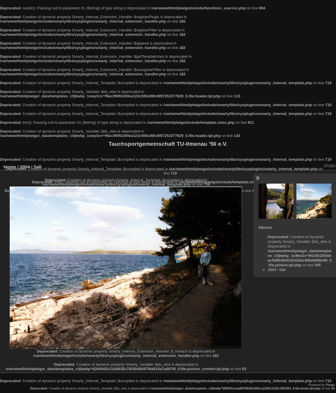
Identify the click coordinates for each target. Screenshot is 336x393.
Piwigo (330, 385)
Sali (282, 269)
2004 (272, 269)
